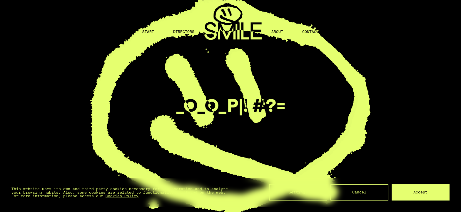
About (277, 32)
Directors (183, 32)
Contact (310, 32)
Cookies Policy (122, 195)
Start (148, 32)
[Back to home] (233, 31)
